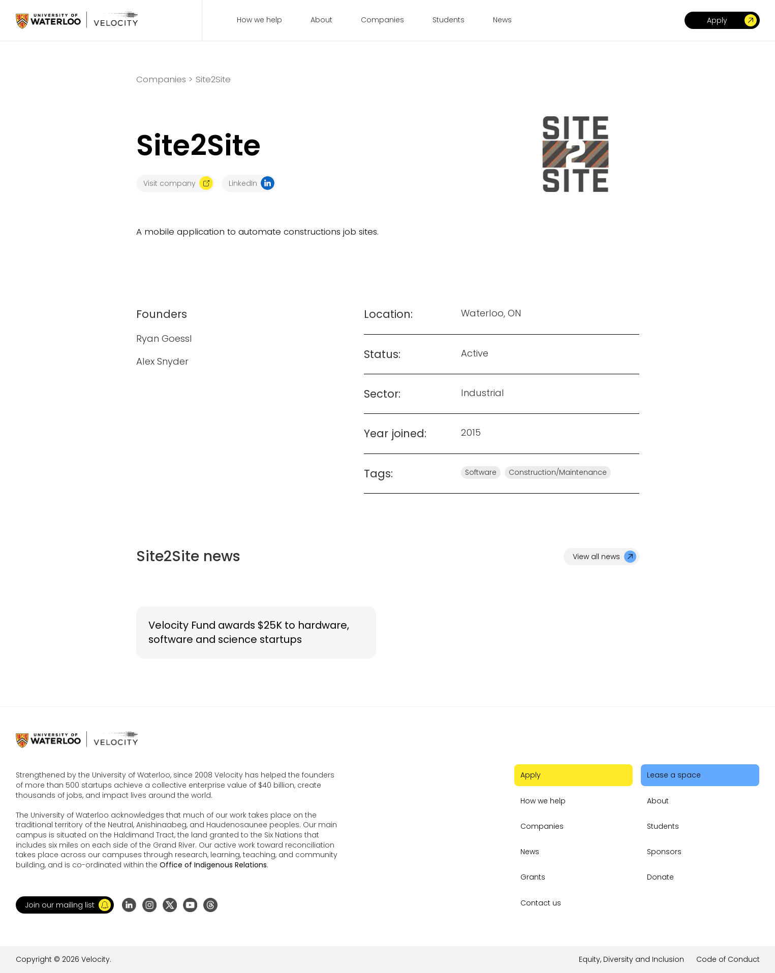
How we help (543, 801)
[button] (65, 905)
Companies (542, 826)
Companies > (164, 79)
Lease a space (674, 775)
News (529, 852)
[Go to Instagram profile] (149, 905)
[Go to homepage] (77, 20)
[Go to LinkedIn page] (129, 905)
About (658, 801)
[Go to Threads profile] (210, 905)
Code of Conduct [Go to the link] (728, 959)
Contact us (540, 903)
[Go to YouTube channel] (190, 905)
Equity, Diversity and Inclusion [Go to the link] (631, 959)
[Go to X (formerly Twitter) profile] (170, 905)
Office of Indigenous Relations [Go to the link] (213, 865)
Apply (530, 775)
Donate (660, 877)
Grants (532, 877)
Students (663, 826)
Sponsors (664, 852)
